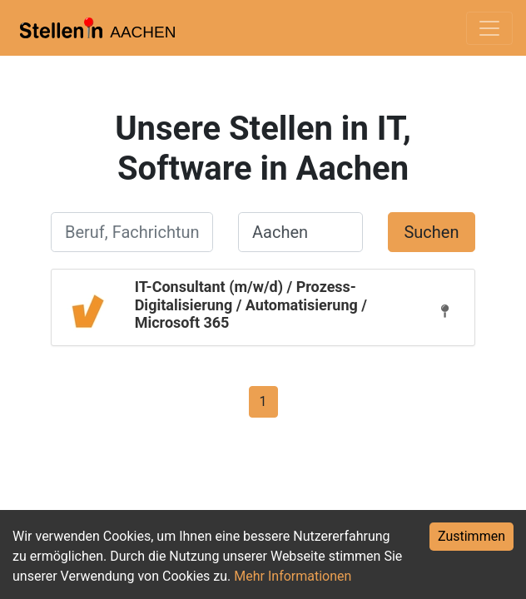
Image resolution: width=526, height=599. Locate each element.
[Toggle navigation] (489, 28)
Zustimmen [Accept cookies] (471, 536)
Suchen (431, 232)
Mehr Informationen (292, 576)
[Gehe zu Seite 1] (263, 400)
